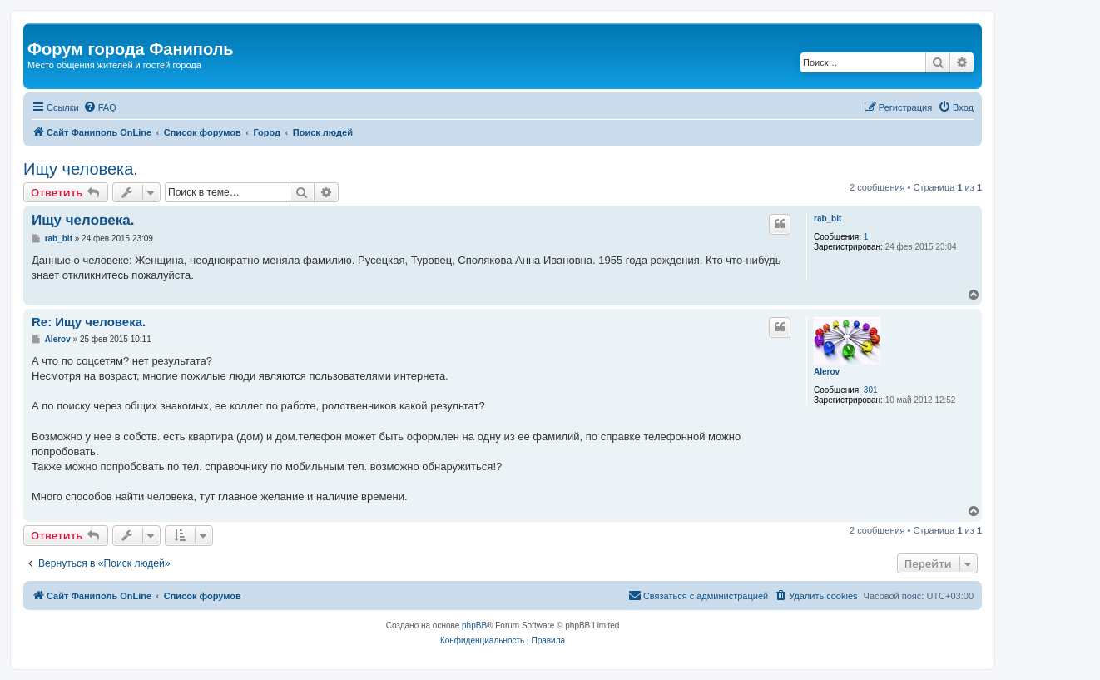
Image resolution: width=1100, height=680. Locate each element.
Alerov (827, 371)
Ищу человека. (80, 169)
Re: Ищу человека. (89, 322)
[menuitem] (99, 107)
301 (871, 390)
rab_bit (827, 218)
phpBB (474, 625)
